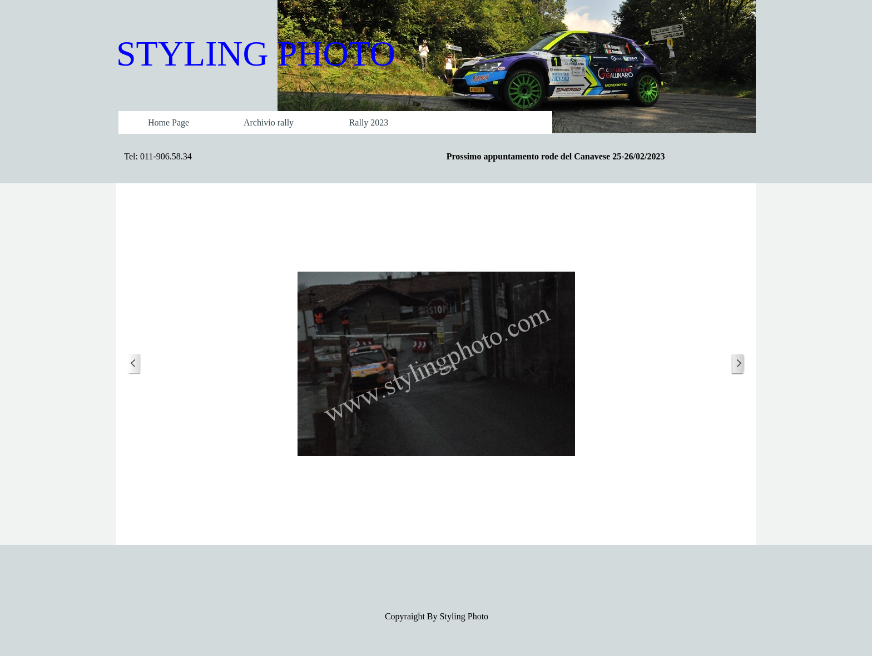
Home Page (168, 122)
